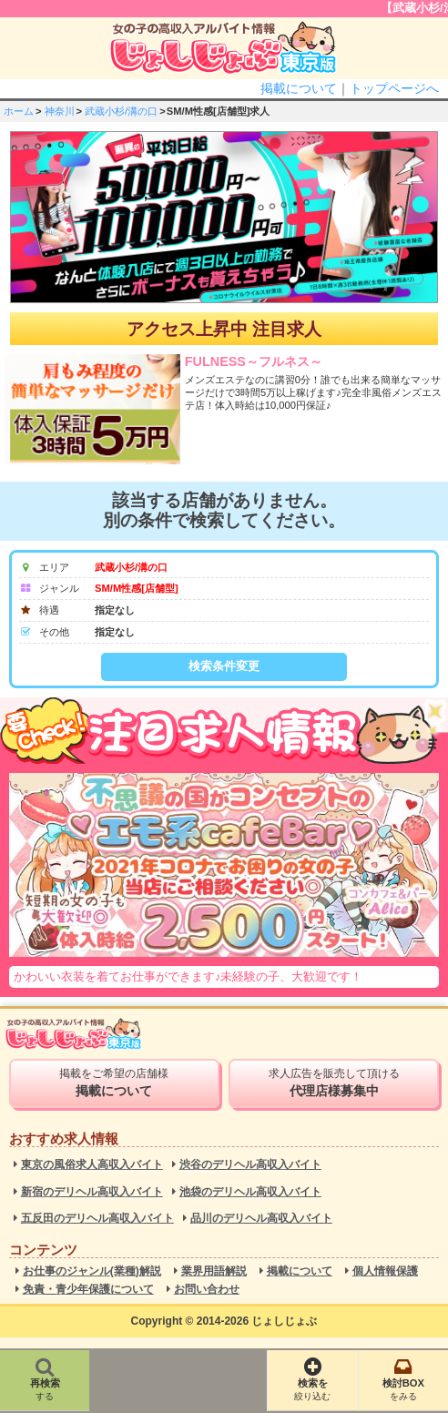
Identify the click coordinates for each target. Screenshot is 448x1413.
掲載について (298, 88)
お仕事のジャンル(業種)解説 (92, 1271)
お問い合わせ (206, 1290)
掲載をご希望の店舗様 (114, 1082)
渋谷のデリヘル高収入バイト (250, 1165)
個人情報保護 (385, 1271)
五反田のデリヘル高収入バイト (97, 1219)
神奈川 (60, 111)
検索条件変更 (224, 666)
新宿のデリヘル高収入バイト (92, 1192)
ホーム (19, 111)
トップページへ (394, 88)
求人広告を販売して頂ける (333, 1082)
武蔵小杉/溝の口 (121, 111)
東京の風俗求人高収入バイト (92, 1165)
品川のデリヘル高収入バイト (261, 1219)
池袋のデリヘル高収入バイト (250, 1192)
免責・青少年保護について (88, 1290)
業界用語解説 (214, 1271)
